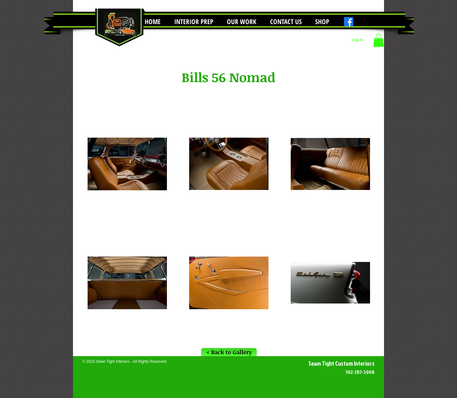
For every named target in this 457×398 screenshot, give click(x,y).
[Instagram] (359, 21)
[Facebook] (348, 21)
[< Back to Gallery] (229, 352)
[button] (241, 22)
